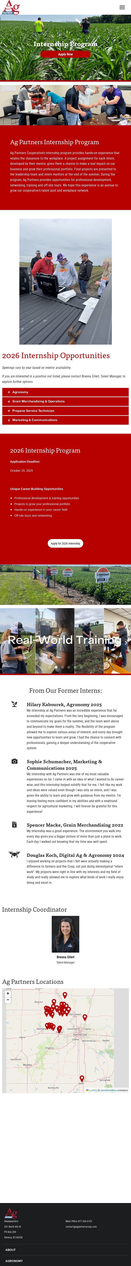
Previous (12, 641)
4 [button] (69, 667)
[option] (65, 641)
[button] (52, 1015)
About (10, 1250)
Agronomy (14, 1261)
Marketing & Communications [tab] (34, 420)
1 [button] (50, 667)
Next (119, 641)
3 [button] (62, 667)
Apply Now (65, 54)
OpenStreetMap (108, 1090)
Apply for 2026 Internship (65, 543)
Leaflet (91, 1090)
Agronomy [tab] (20, 392)
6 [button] (81, 667)
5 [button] (75, 667)
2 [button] (56, 667)
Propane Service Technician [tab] (33, 411)
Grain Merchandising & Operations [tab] (38, 401)
